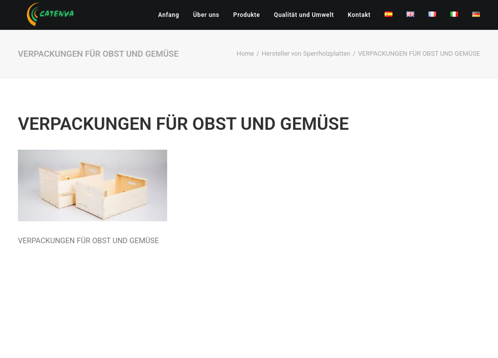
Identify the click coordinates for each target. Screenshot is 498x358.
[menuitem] (172, 15)
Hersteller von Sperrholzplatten (306, 53)
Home (245, 53)
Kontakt (359, 14)
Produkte (246, 14)
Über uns (206, 14)
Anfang (168, 14)
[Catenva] (50, 15)
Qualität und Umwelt (304, 14)
